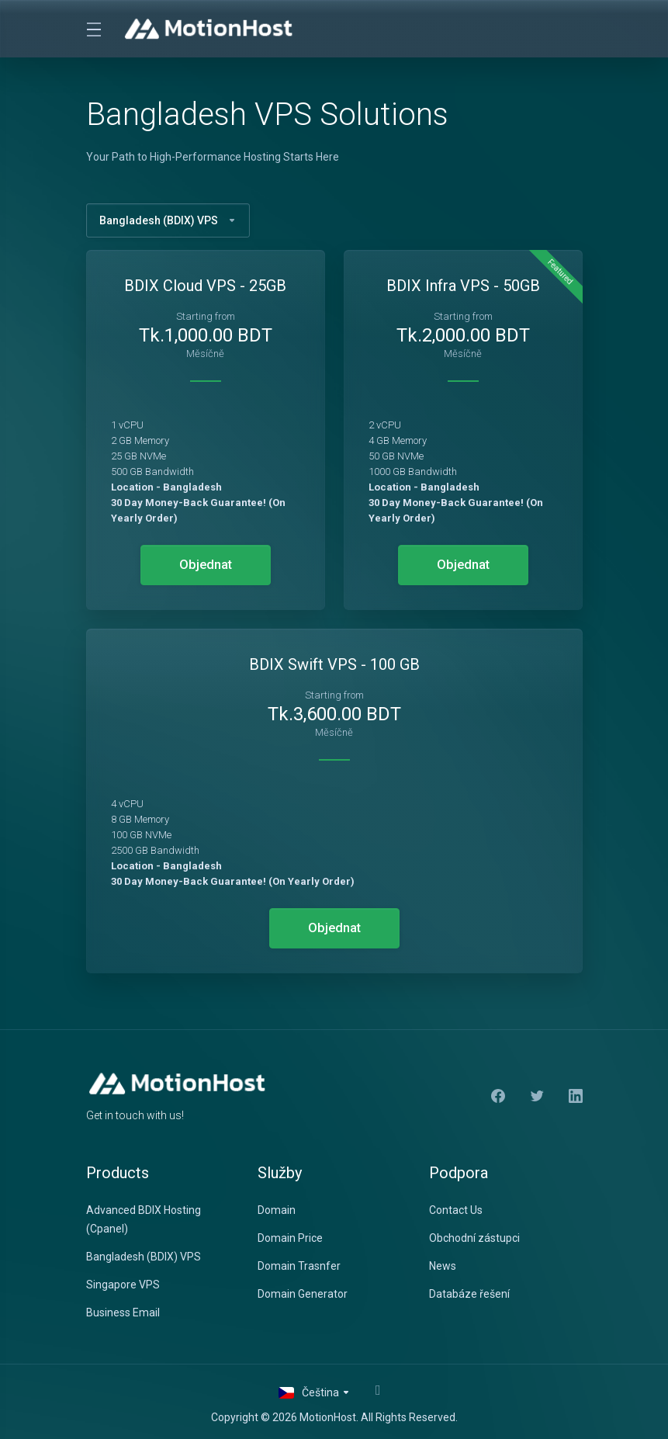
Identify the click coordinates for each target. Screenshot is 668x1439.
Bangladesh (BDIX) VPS (168, 220)
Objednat (205, 565)
